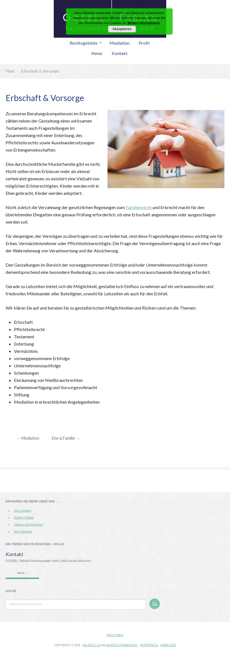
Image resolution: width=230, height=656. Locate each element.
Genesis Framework (122, 645)
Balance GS (92, 645)
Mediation (28, 438)
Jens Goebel (22, 510)
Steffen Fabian (24, 517)
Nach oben (115, 635)
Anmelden (168, 645)
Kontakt (14, 554)
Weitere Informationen (144, 23)
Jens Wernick (23, 531)
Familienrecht (139, 207)
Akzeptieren (121, 29)
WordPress (149, 645)
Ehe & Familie (66, 438)
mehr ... (22, 573)
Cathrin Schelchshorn (28, 524)
